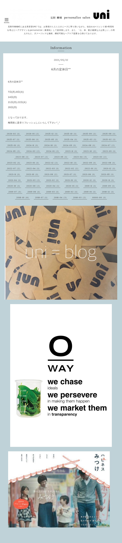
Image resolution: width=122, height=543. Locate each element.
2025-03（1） (90, 139)
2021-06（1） (89, 174)
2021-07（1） (70, 174)
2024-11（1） (32, 145)
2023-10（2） (90, 151)
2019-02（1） (71, 192)
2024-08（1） (89, 145)
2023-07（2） (42, 157)
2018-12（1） (108, 192)
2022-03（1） (53, 168)
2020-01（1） (72, 186)
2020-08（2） (33, 186)
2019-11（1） (91, 186)
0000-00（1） (99, 197)
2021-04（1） (15, 180)
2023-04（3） (81, 157)
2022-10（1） (71, 162)
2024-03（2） (33, 151)
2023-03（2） (100, 157)
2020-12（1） (90, 180)
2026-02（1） (14, 133)
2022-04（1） (34, 168)
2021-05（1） (108, 174)
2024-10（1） (51, 145)
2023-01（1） (33, 162)
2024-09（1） (70, 145)
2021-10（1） (32, 174)
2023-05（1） (61, 157)
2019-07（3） (15, 192)
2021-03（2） (34, 180)
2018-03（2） (80, 197)
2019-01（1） (90, 192)
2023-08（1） (23, 157)
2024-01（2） (53, 151)
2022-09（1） (90, 162)
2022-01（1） (91, 168)
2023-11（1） (71, 151)
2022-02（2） (72, 168)
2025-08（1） (109, 133)
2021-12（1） (109, 168)
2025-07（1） (13, 139)
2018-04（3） (61, 197)
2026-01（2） (33, 133)
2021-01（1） (71, 180)
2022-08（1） (109, 162)
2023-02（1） (14, 162)
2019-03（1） (53, 192)
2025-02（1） (110, 139)
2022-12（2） (52, 162)
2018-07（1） (41, 197)
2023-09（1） (110, 151)
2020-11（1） (108, 180)
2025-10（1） (71, 133)
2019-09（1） (109, 186)
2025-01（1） (14, 145)
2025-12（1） (52, 133)
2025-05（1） (52, 139)
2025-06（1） (33, 139)
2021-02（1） (53, 180)
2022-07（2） (14, 168)
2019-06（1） (34, 192)
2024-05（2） (14, 151)
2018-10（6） (23, 197)
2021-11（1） (15, 174)
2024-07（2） (109, 145)
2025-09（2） (90, 133)
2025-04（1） (71, 139)
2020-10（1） (14, 186)
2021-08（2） (51, 174)
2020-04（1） (53, 186)
